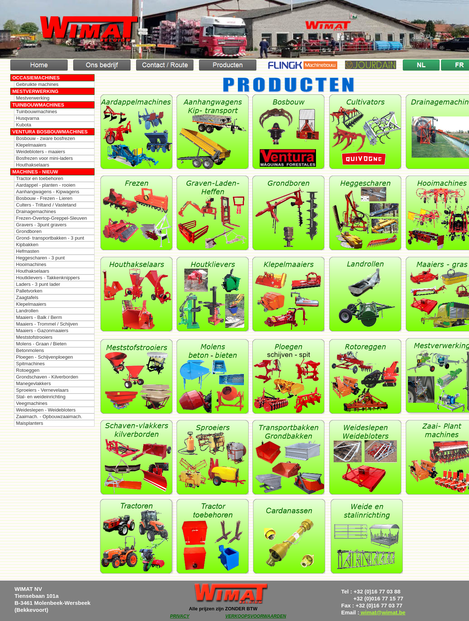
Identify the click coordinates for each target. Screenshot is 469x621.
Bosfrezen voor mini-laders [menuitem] (44, 158)
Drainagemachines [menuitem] (36, 211)
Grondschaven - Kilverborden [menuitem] (47, 377)
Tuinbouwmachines (38, 105)
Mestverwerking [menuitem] (33, 98)
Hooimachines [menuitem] (31, 264)
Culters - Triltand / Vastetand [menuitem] (46, 205)
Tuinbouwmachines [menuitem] (36, 111)
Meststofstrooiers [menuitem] (34, 337)
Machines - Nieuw (35, 172)
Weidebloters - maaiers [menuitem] (40, 151)
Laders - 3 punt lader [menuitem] (38, 284)
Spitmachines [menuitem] (30, 363)
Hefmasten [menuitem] (27, 251)
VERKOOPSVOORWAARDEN (255, 616)
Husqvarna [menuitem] (27, 118)
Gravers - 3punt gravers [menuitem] (41, 224)
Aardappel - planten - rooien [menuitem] (45, 185)
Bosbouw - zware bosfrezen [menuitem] (45, 138)
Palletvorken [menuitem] (29, 291)
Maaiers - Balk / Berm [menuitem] (39, 317)
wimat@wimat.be (382, 612)
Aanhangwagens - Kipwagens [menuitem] (47, 191)
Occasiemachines (36, 77)
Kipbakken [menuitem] (27, 244)
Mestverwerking (35, 91)
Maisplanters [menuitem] (29, 423)
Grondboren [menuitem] (29, 231)
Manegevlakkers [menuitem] (33, 383)
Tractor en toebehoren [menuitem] (39, 178)
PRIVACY (179, 616)
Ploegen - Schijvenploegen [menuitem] (44, 357)
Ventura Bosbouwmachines (50, 131)
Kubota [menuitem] (23, 125)
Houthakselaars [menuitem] (32, 165)
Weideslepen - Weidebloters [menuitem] (46, 410)
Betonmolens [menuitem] (30, 350)
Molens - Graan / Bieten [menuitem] (41, 344)
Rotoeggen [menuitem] (28, 370)
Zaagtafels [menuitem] (27, 297)
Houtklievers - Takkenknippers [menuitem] (48, 277)
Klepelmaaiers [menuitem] (31, 145)
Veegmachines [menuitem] (31, 403)
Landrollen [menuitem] (27, 310)
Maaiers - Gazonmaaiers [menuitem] (42, 330)
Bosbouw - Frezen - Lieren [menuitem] (44, 198)
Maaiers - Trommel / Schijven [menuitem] (47, 324)
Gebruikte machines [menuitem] (37, 84)
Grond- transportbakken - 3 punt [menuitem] (50, 238)
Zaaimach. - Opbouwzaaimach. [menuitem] (49, 416)
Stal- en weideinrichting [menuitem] (40, 396)
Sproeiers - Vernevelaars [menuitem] (42, 390)
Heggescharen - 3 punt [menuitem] (40, 258)
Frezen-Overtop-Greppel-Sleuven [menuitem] (51, 218)
